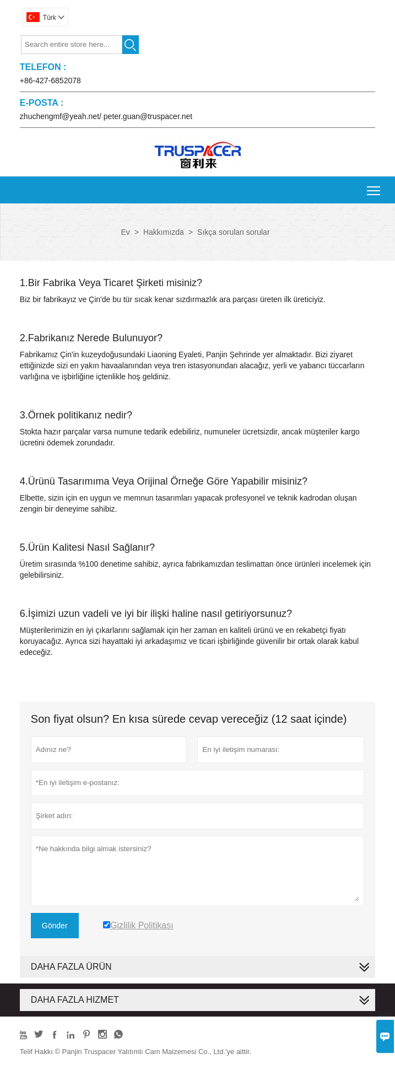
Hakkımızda (163, 232)
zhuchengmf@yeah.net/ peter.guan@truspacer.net (106, 116)
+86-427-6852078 (50, 80)
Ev (125, 232)
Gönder (55, 925)
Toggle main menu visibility (374, 186)
